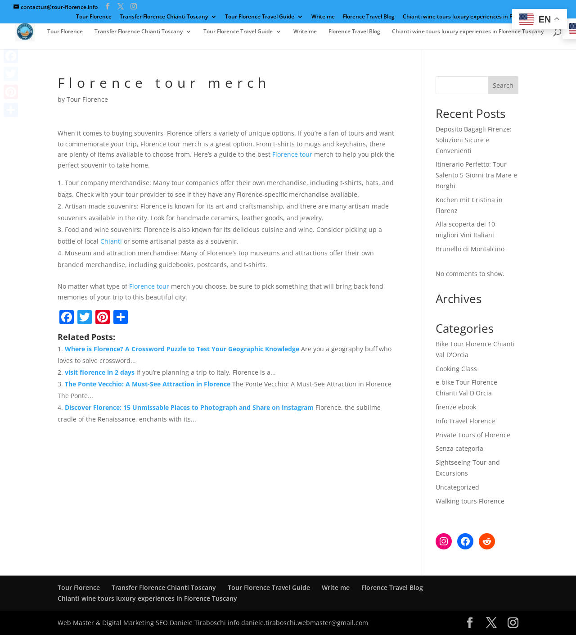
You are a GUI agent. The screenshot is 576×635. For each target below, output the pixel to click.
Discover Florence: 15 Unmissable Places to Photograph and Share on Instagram (189, 407)
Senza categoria (459, 448)
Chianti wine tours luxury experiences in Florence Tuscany (478, 17)
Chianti (111, 241)
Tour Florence (94, 17)
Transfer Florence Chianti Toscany (164, 17)
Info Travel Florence (465, 421)
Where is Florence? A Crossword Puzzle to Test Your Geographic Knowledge (182, 349)
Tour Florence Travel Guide (259, 17)
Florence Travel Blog (369, 17)
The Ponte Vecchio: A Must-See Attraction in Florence (147, 384)
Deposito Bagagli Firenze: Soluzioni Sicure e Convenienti (474, 140)
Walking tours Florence (470, 501)
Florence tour (292, 154)
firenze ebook (456, 407)
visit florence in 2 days (100, 372)
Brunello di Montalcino (470, 249)
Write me (323, 17)
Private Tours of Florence (473, 435)
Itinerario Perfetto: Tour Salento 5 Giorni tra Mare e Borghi (476, 175)
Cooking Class (456, 368)
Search (503, 85)
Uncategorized (457, 487)
